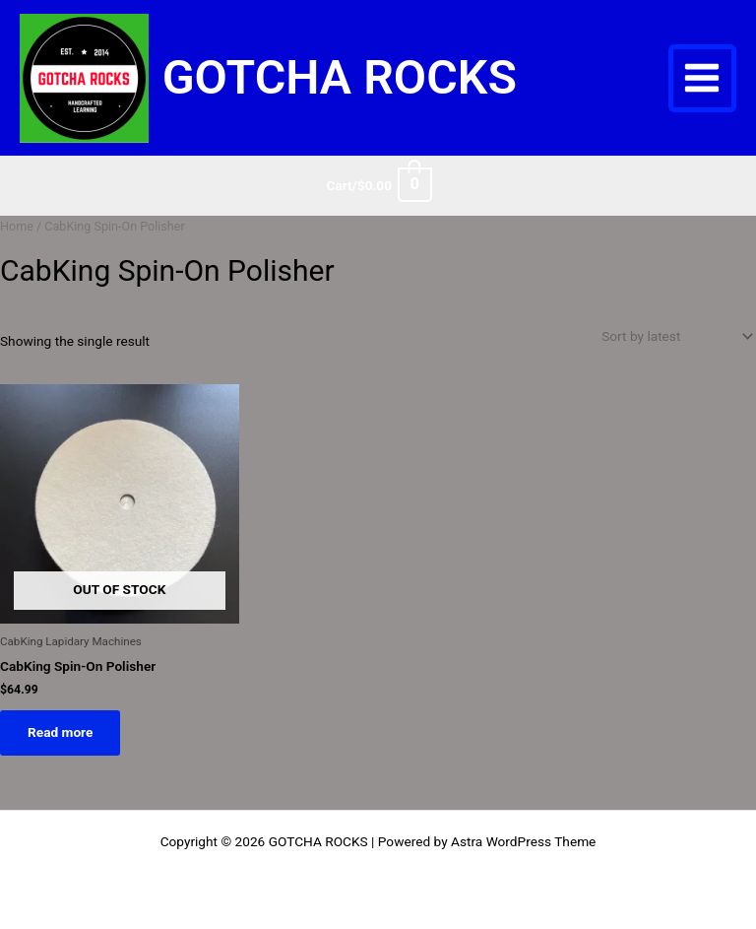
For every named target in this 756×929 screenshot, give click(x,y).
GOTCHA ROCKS (339, 77)
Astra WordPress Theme (523, 841)
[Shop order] (675, 336)
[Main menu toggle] (702, 78)
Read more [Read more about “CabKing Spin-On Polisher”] (60, 732)
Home (16, 226)
